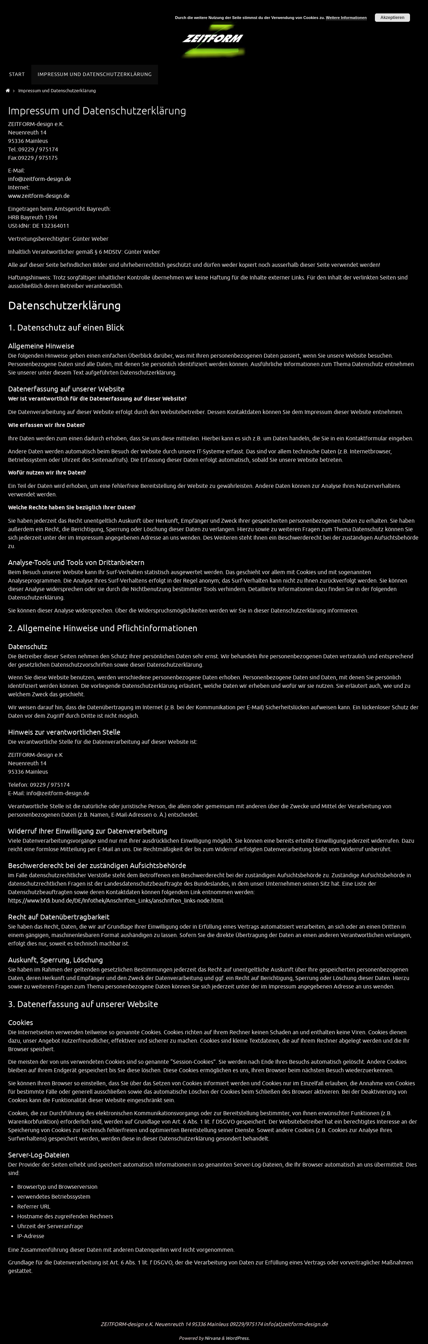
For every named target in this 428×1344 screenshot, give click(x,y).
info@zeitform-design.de (39, 179)
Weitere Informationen (346, 17)
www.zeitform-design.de (39, 196)
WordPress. (238, 1338)
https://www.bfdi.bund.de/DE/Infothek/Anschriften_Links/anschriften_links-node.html (115, 900)
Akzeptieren (392, 17)
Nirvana (212, 1338)
